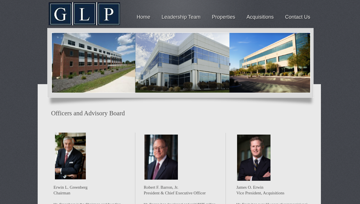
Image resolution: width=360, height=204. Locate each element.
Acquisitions (260, 17)
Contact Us (297, 17)
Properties (223, 17)
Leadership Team (181, 17)
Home (143, 17)
